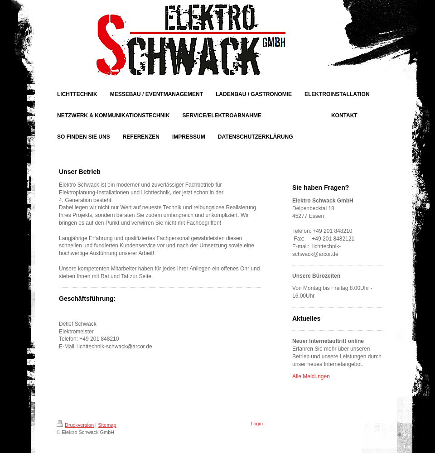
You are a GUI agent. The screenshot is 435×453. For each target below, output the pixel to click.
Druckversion (75, 425)
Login (257, 423)
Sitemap (107, 425)
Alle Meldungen (311, 376)
